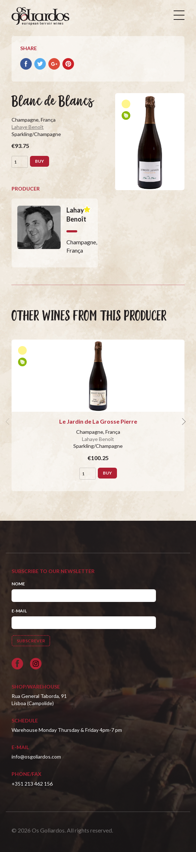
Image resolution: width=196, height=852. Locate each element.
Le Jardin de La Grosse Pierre (98, 421)
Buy (39, 161)
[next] (183, 421)
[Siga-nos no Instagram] (36, 663)
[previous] (8, 421)
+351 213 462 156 (32, 784)
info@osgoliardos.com (36, 756)
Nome (18, 583)
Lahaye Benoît (28, 127)
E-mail (19, 610)
